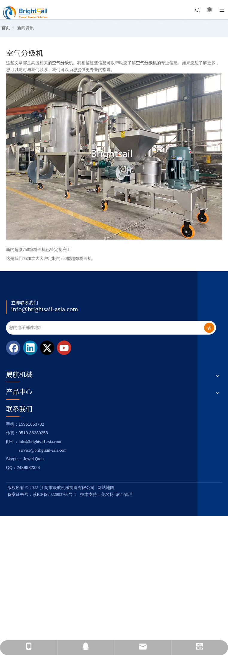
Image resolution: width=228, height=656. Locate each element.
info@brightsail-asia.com (44, 309)
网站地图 (106, 487)
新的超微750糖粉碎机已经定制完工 (38, 249)
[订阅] (209, 328)
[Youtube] (64, 348)
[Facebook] (13, 348)
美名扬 (107, 494)
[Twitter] (47, 348)
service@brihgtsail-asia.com (42, 450)
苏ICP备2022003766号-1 (54, 494)
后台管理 (124, 494)
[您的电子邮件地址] (100, 328)
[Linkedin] (30, 348)
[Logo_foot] (11, 292)
